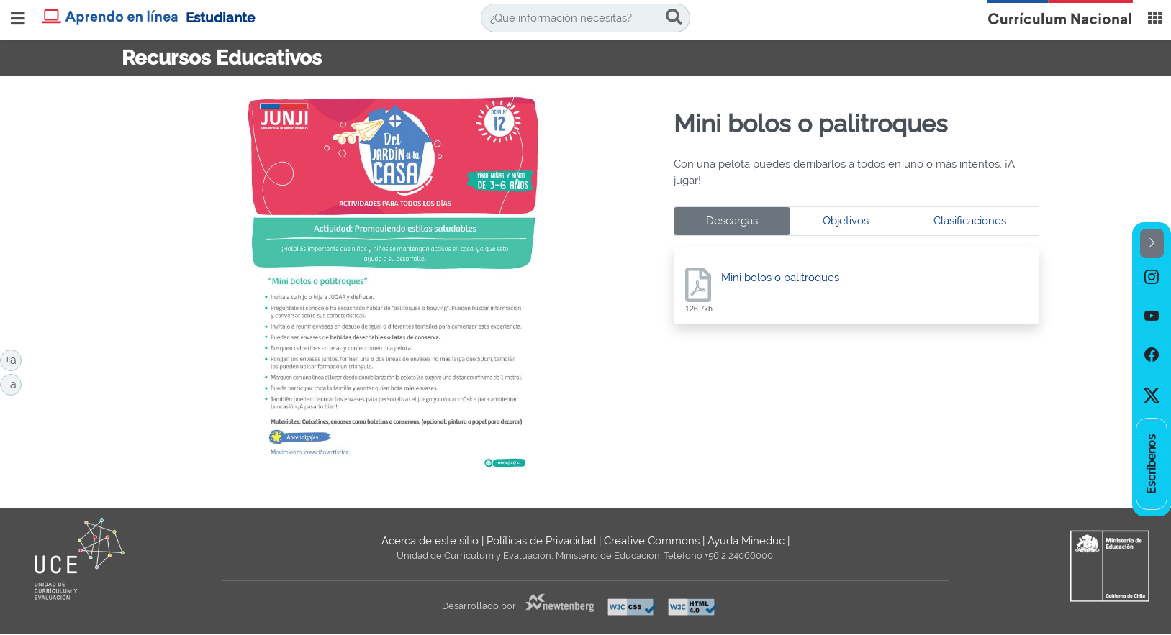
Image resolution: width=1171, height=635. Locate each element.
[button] (1152, 243)
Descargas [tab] (732, 220)
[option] (1151, 277)
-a (13, 383)
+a (13, 359)
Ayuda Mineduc (746, 540)
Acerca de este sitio (430, 540)
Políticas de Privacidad (541, 540)
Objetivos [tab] (846, 220)
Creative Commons (652, 540)
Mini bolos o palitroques (780, 277)
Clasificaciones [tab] (969, 220)
